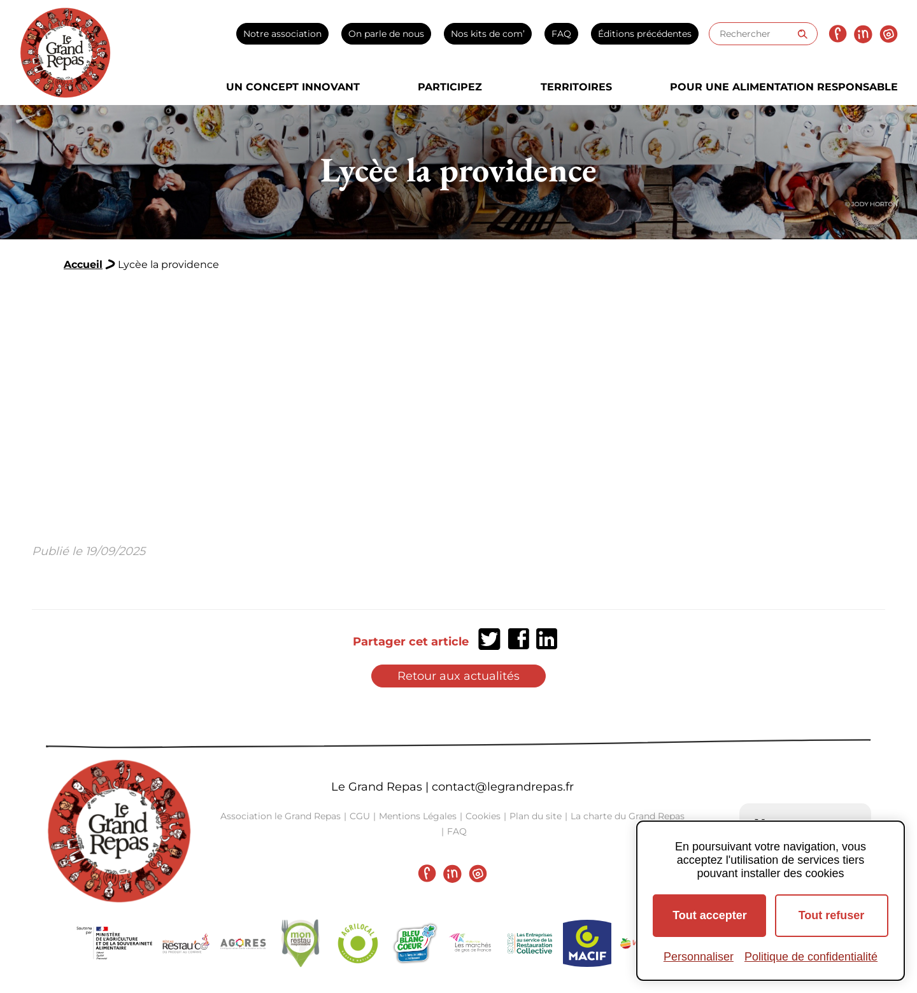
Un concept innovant (293, 87)
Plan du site (535, 816)
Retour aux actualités (458, 676)
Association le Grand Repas (280, 816)
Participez (450, 87)
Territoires (576, 87)
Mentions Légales (418, 816)
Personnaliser (699, 956)
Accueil (83, 264)
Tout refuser (832, 915)
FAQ (561, 33)
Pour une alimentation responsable (784, 87)
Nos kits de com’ (488, 33)
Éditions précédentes (645, 33)
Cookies (483, 816)
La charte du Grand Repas (628, 816)
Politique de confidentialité (811, 956)
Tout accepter (709, 915)
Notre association (282, 33)
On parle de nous (386, 33)
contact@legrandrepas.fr (503, 787)
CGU (360, 816)
